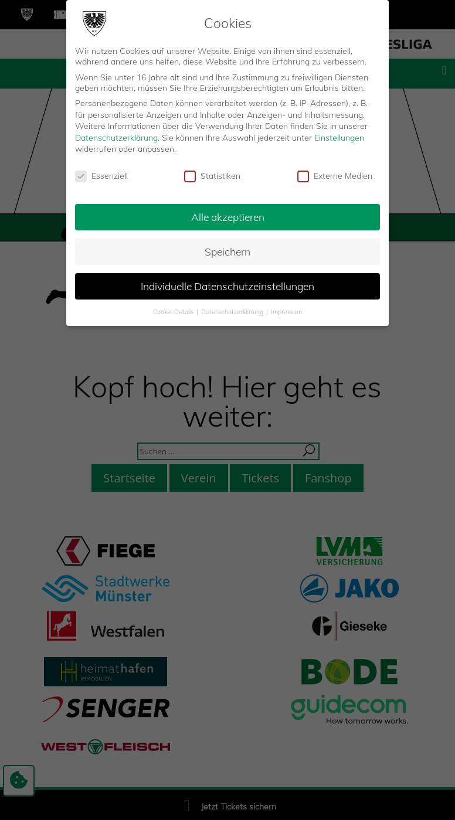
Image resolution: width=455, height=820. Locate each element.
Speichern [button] (227, 251)
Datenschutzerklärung (116, 137)
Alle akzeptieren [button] (227, 216)
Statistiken (212, 176)
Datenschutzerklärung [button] (233, 312)
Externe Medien (334, 176)
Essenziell (101, 176)
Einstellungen (339, 137)
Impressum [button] (286, 312)
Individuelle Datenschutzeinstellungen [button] (227, 286)
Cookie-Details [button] (174, 312)
